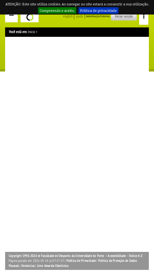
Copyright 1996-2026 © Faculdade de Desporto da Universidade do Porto (56, 256)
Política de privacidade (98, 10)
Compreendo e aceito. (57, 10)
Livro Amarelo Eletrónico (53, 266)
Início (31, 32)
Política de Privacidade (81, 261)
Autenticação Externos (98, 16)
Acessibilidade (117, 256)
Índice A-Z (135, 256)
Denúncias (28, 266)
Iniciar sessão (124, 16)
